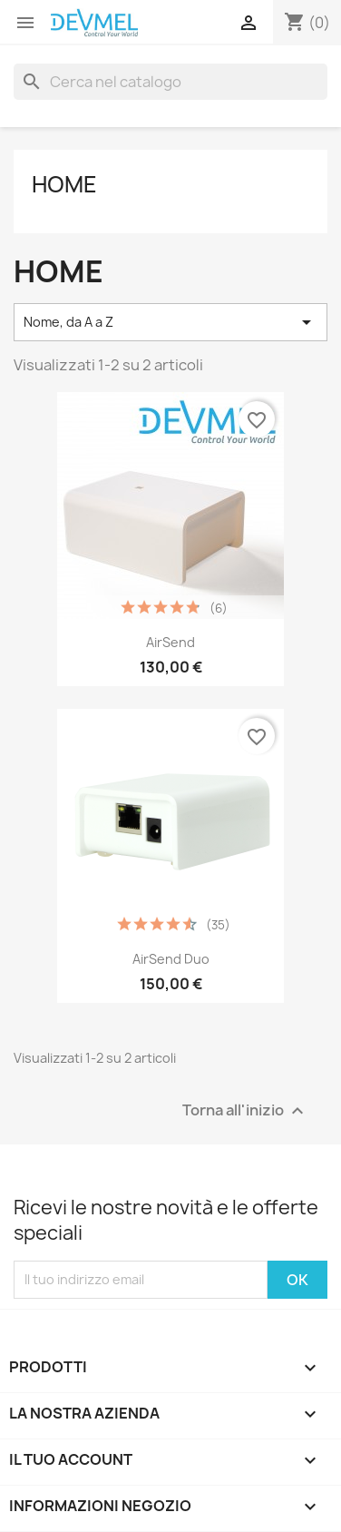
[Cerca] (170, 82)
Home (64, 184)
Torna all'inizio (245, 1110)
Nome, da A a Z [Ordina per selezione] (170, 322)
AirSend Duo (170, 958)
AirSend (170, 642)
